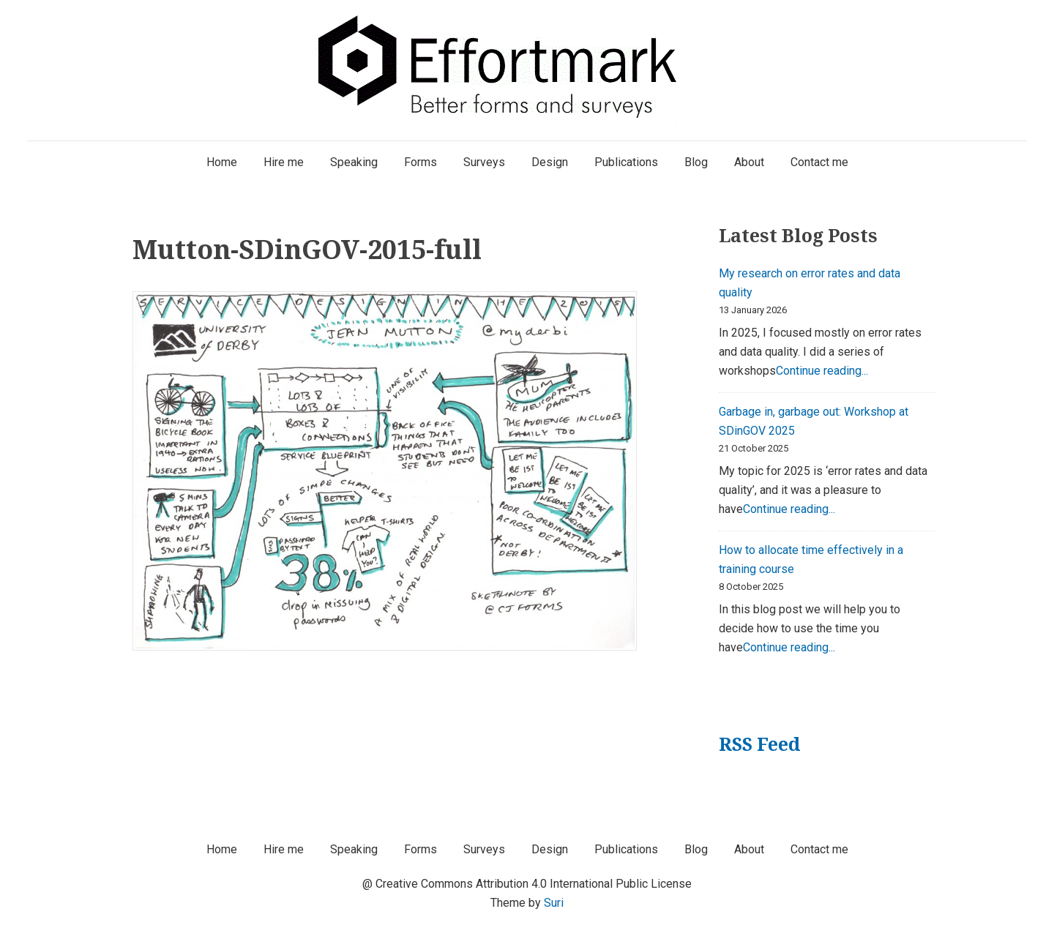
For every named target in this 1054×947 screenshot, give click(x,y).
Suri (554, 903)
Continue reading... (822, 371)
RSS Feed (759, 744)
